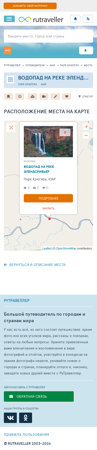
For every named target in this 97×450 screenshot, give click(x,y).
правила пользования (26, 434)
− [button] (86, 135)
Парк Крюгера (69, 65)
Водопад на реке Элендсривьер (39, 169)
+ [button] (86, 126)
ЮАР (52, 65)
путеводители (34, 65)
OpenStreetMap (66, 248)
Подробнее (48, 198)
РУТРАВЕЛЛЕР (16, 301)
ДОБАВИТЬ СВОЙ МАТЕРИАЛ (30, 6)
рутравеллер (12, 65)
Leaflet (46, 248)
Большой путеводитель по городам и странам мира (44, 317)
